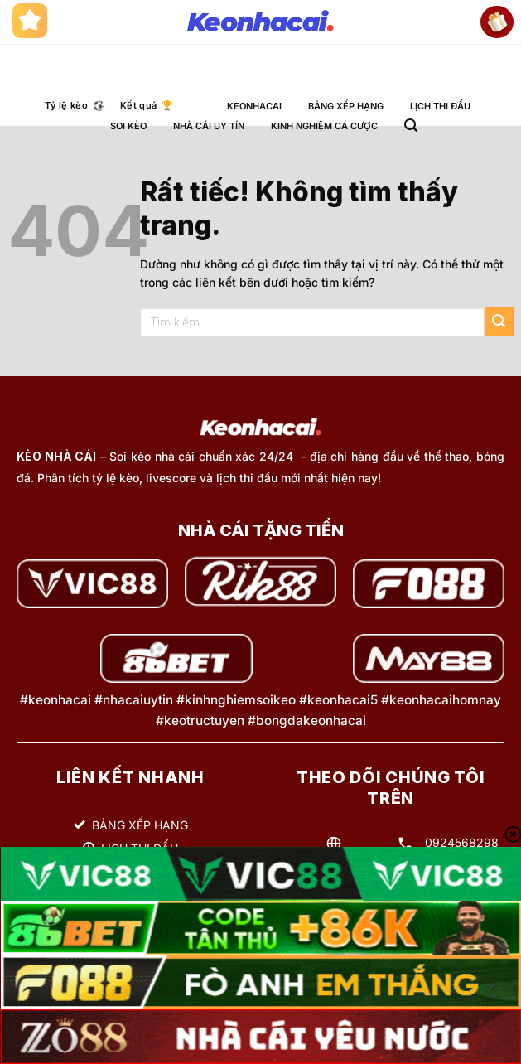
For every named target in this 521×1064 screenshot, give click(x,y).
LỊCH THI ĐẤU (440, 106)
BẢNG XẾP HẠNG (346, 106)
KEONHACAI (254, 106)
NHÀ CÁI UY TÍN (208, 126)
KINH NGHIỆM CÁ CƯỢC (324, 126)
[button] (410, 125)
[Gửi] (499, 321)
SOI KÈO (128, 126)
